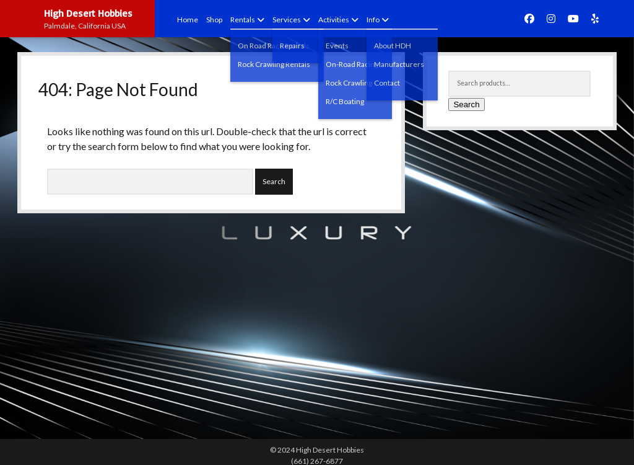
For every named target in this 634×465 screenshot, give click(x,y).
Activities (333, 19)
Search (466, 104)
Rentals (242, 19)
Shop (214, 19)
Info (373, 19)
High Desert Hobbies (88, 13)
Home (187, 19)
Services (286, 19)
